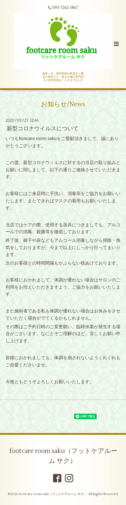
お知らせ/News (63, 104)
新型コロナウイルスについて (42, 128)
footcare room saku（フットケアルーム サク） (63, 456)
